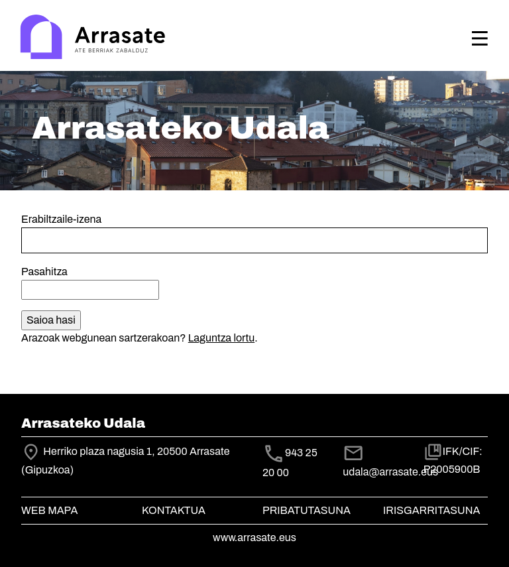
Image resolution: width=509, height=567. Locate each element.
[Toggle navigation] (479, 38)
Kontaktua (173, 510)
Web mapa (49, 510)
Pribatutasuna (306, 510)
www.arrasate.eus (254, 537)
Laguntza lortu (221, 338)
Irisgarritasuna (432, 510)
